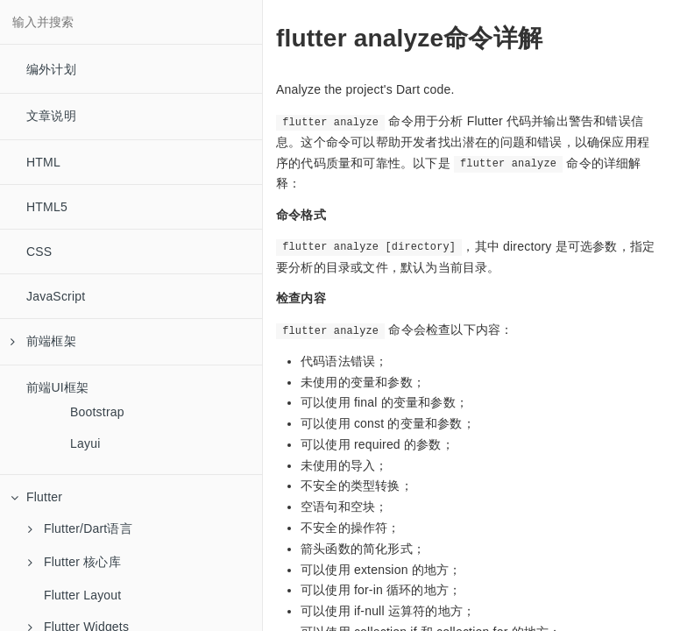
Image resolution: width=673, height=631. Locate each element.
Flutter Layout (82, 595)
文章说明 (51, 116)
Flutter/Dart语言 (80, 528)
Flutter (36, 497)
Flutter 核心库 (74, 562)
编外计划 (51, 69)
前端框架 (43, 341)
